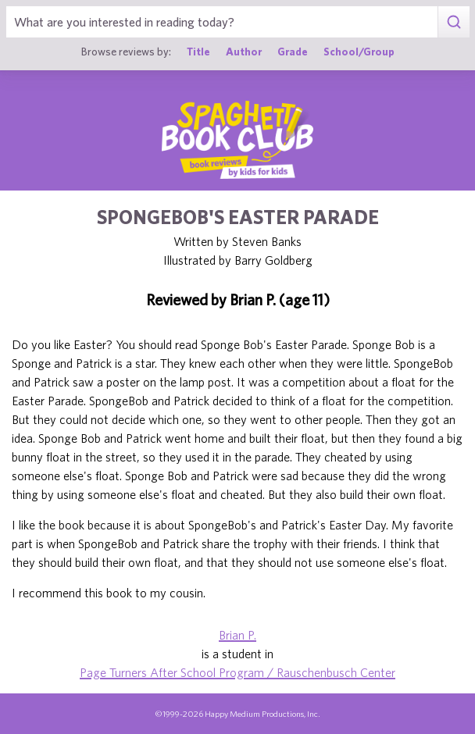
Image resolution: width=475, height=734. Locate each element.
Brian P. (237, 635)
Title (198, 51)
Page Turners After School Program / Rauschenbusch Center (237, 672)
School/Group (359, 51)
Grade (292, 51)
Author (244, 51)
